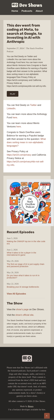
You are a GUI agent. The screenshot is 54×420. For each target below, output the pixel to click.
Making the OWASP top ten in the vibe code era (26, 242)
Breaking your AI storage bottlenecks (23, 287)
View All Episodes (16, 294)
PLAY (12, 94)
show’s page (22, 309)
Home (14, 11)
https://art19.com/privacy (19, 155)
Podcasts (26, 11)
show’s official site (24, 315)
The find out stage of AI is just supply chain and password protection (25, 265)
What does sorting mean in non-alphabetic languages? (26, 142)
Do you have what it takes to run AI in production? (23, 276)
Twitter (33, 105)
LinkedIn (11, 108)
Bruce (30, 406)
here (15, 117)
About (39, 11)
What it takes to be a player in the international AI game (21, 254)
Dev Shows (27, 5)
